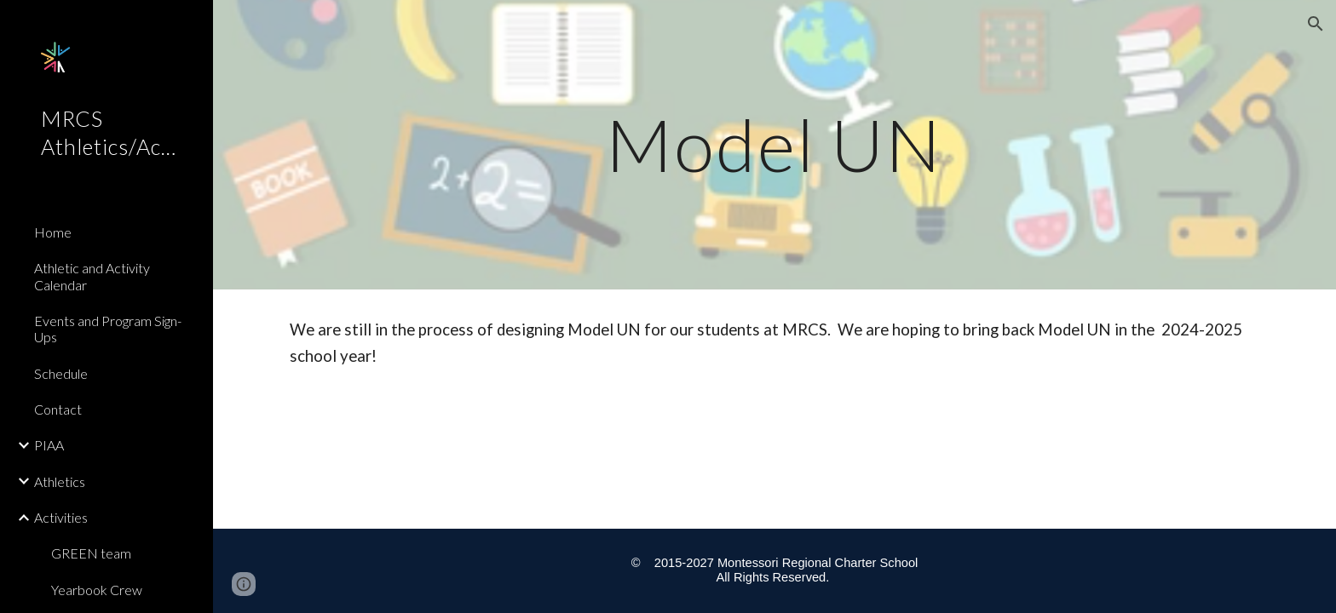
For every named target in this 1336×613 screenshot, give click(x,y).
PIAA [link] (49, 445)
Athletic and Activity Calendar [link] (92, 276)
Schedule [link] (61, 373)
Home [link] (53, 232)
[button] (1315, 23)
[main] (774, 144)
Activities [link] (61, 517)
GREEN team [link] (91, 553)
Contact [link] (58, 409)
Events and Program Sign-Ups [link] (107, 328)
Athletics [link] (59, 481)
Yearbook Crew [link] (96, 589)
